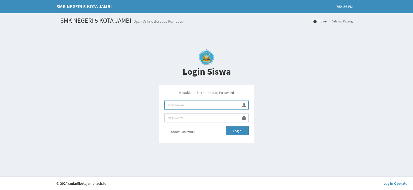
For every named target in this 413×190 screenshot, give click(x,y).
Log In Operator (396, 183)
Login (237, 131)
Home (320, 21)
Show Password (179, 132)
